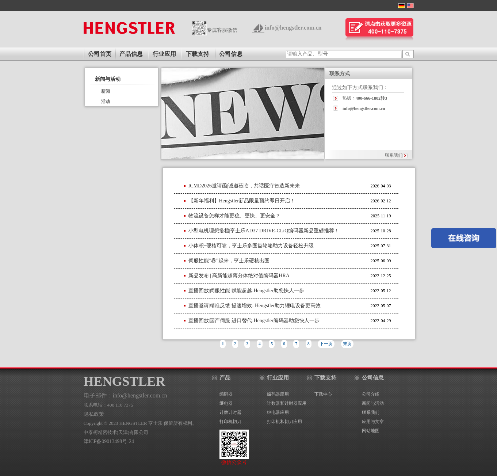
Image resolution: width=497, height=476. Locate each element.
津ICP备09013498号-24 (109, 441)
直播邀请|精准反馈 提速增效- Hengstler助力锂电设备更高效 (254, 305)
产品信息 (131, 54)
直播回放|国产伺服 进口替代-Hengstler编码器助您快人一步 (254, 320)
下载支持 (197, 54)
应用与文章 (373, 421)
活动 (105, 101)
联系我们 (393, 155)
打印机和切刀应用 (284, 421)
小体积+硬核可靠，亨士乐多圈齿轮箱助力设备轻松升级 (251, 245)
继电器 (226, 403)
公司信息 (230, 54)
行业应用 (164, 54)
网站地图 (370, 430)
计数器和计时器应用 (286, 403)
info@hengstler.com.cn (293, 27)
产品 (224, 378)
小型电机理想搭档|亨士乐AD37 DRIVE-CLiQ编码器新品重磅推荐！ (264, 230)
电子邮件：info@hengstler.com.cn (125, 395)
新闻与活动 (108, 79)
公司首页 (99, 54)
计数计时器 (230, 412)
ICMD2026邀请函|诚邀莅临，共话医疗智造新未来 (244, 186)
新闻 (105, 91)
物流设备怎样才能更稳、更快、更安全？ (234, 215)
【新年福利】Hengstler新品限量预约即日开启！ (241, 200)
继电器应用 (278, 412)
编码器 (226, 394)
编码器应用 (278, 394)
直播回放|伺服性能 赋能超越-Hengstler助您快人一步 (246, 290)
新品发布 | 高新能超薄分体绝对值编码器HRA (239, 275)
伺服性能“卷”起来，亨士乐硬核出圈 (228, 260)
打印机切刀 (230, 421)
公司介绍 (370, 394)
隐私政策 (94, 414)
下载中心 (323, 394)
